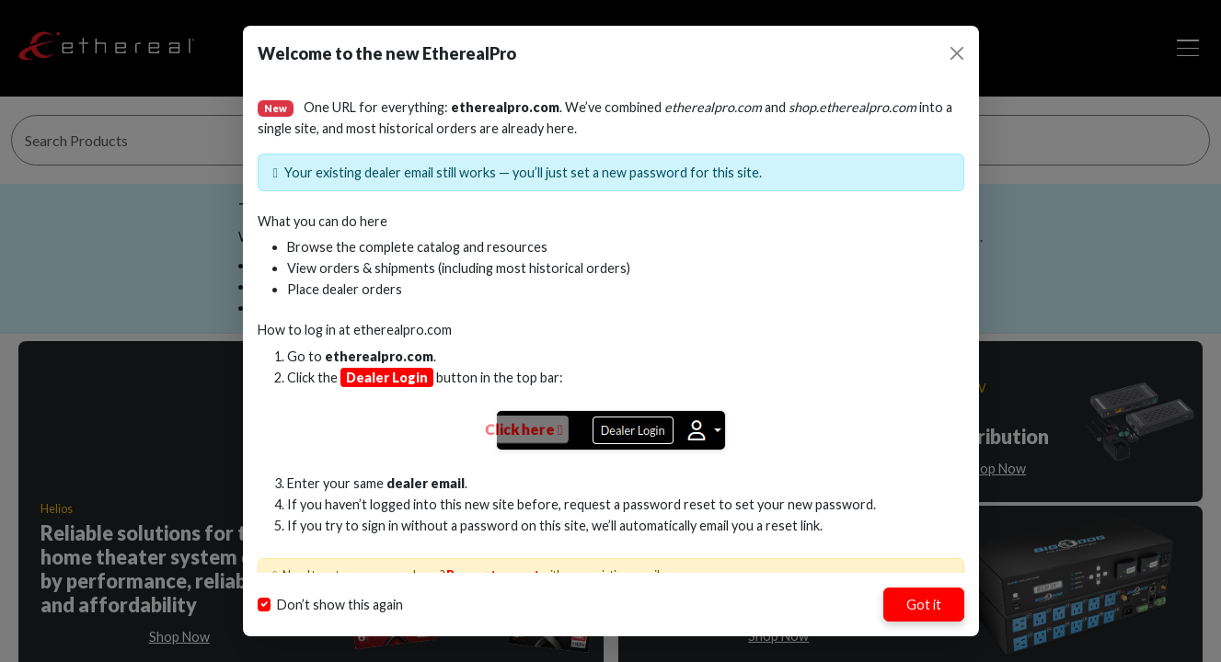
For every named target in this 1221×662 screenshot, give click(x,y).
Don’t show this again (340, 604)
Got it (923, 604)
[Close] (957, 53)
